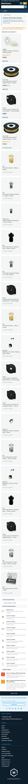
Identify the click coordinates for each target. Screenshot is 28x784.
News (3, 728)
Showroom (5, 730)
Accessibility (5, 766)
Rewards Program (7, 755)
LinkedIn (15, 708)
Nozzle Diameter (7, 15)
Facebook (6, 708)
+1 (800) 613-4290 (6, 717)
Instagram (12, 708)
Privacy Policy (5, 762)
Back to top (14, 693)
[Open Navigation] (4, 11)
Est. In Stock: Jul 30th (7, 147)
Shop (3, 726)
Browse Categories (9, 32)
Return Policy (5, 760)
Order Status (5, 751)
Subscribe (14, 704)
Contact (4, 749)
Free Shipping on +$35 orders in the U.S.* (10, 0)
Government (5, 738)
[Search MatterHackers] (25, 6)
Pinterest (18, 708)
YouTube (21, 708)
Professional (5, 732)
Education (4, 734)
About (3, 747)
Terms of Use (5, 764)
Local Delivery (6, 753)
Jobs (2, 757)
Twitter (9, 708)
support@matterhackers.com (11, 719)
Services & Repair (6, 740)
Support (4, 736)
